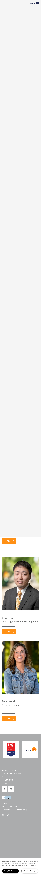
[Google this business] (11, 789)
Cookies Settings (29, 871)
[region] (20, 866)
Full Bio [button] (6, 541)
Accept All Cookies (10, 871)
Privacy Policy (6, 803)
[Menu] (34, 3)
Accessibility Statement (10, 806)
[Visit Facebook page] (4, 789)
